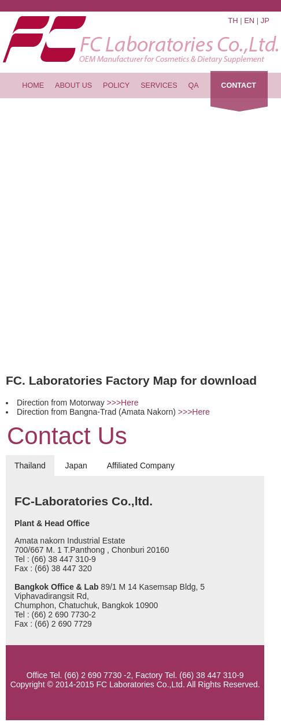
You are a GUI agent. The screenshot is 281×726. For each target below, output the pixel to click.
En (249, 20)
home (33, 85)
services (158, 85)
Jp (265, 20)
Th (233, 20)
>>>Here (123, 402)
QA (193, 85)
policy (116, 85)
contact (238, 85)
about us (73, 85)
